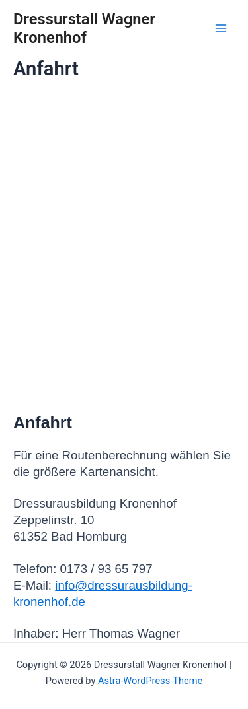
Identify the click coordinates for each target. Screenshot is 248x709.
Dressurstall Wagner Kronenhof (84, 28)
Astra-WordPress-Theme (150, 681)
